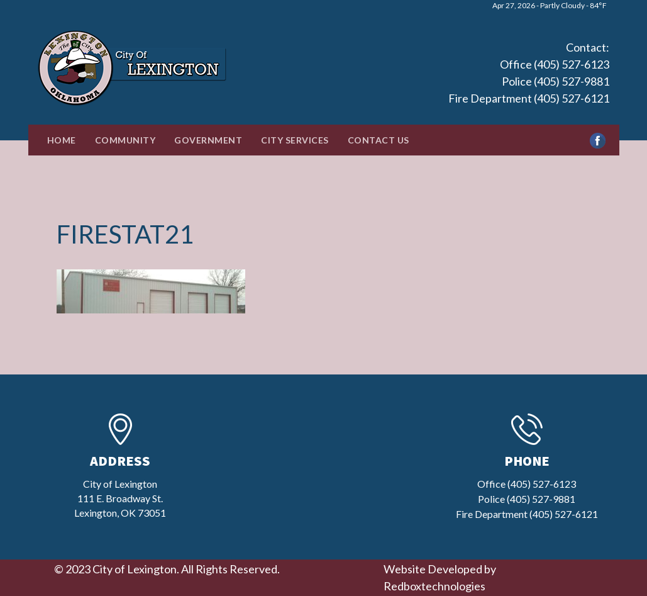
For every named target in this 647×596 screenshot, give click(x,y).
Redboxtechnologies (434, 586)
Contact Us (378, 140)
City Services (295, 140)
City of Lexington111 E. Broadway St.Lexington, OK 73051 (120, 498)
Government (208, 140)
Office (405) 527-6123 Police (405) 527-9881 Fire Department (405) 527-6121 (528, 81)
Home (61, 140)
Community (125, 140)
